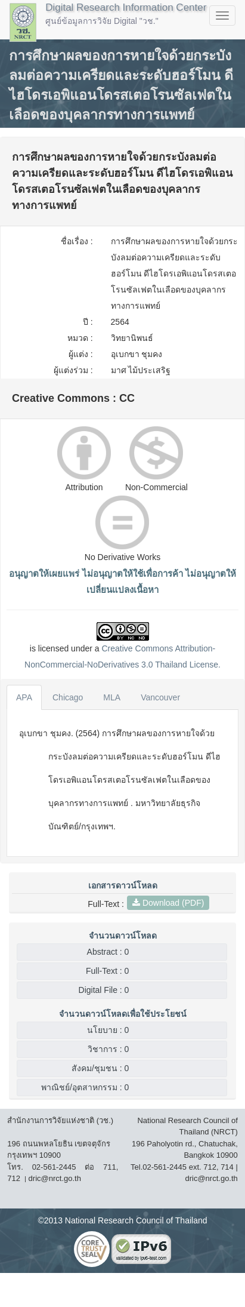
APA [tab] (24, 697)
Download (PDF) (168, 903)
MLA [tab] (111, 697)
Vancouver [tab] (160, 697)
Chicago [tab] (67, 697)
